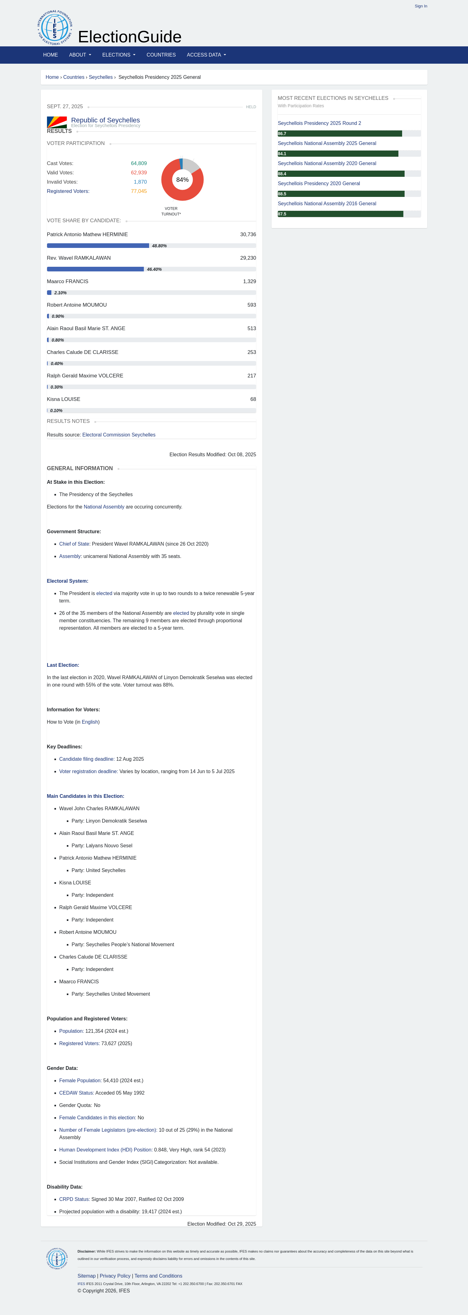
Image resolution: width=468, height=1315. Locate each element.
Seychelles (101, 77)
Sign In (421, 6)
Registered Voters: (68, 191)
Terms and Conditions (158, 1276)
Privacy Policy (115, 1276)
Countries (161, 54)
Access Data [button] (204, 54)
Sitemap (87, 1276)
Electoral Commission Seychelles (119, 434)
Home (50, 54)
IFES (81, 1284)
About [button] (78, 54)
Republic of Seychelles (105, 120)
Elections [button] (117, 54)
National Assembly (104, 506)
